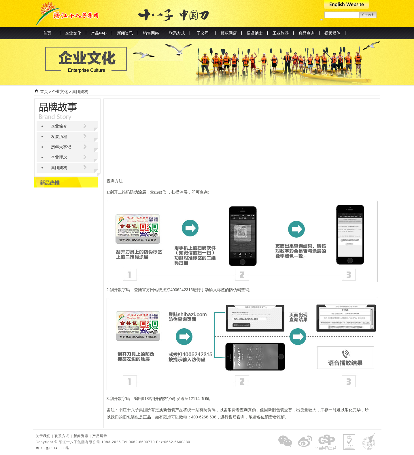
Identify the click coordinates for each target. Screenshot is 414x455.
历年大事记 (61, 147)
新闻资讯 (80, 436)
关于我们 (43, 436)
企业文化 (60, 92)
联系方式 (61, 436)
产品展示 (99, 436)
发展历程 (59, 136)
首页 (47, 33)
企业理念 (59, 157)
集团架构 (79, 92)
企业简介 (59, 126)
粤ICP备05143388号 (53, 448)
